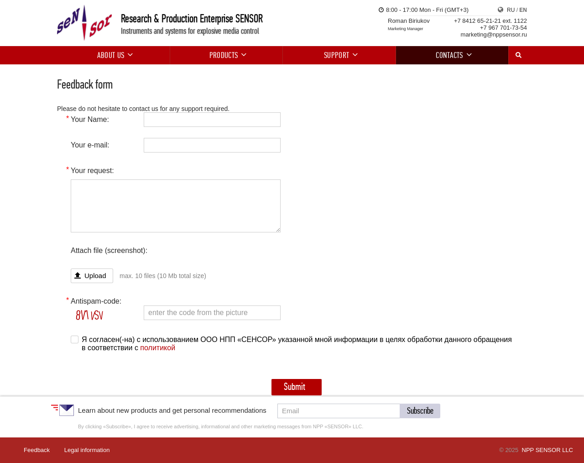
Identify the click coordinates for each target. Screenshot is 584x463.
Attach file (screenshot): (109, 250)
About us (113, 55)
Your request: (92, 170)
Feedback (37, 450)
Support (339, 55)
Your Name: (90, 119)
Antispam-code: (96, 301)
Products (226, 55)
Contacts (452, 55)
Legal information (87, 450)
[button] (420, 411)
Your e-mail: (90, 145)
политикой (157, 348)
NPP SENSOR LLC (547, 450)
